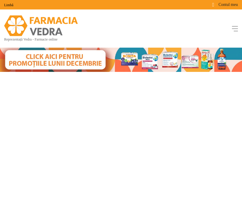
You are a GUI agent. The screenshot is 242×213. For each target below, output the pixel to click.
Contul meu (228, 4)
